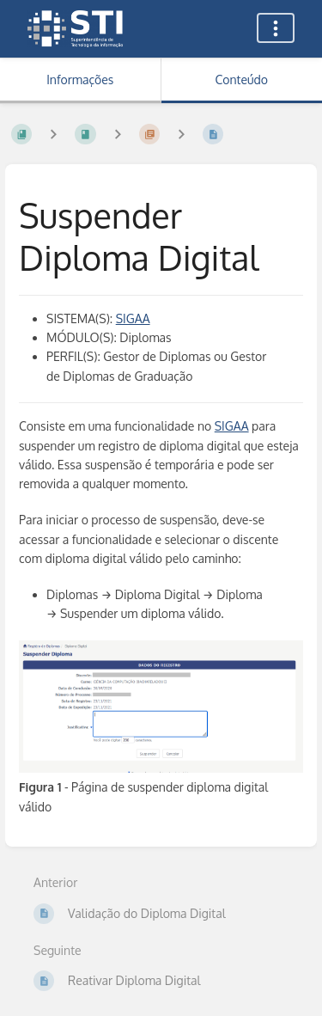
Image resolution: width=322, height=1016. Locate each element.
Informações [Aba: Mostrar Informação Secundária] (79, 79)
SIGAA (133, 318)
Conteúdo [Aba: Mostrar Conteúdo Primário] (242, 79)
